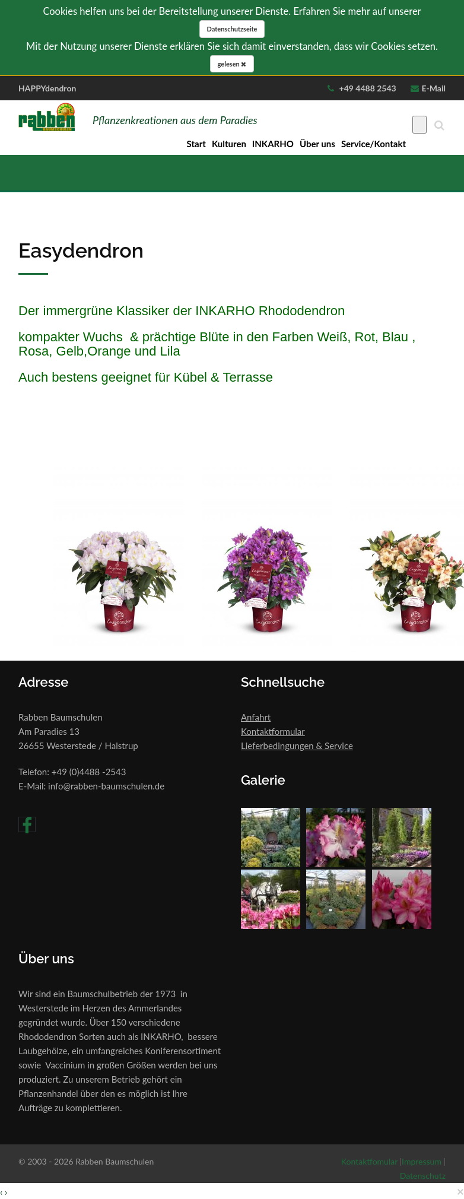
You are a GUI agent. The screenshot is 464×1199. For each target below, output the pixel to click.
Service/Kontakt (373, 143)
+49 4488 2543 (366, 88)
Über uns (317, 143)
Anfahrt (256, 717)
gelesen (232, 64)
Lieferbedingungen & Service (297, 745)
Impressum (421, 1161)
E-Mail (434, 88)
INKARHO (273, 143)
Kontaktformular (273, 731)
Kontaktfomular (369, 1161)
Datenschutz (423, 1176)
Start (196, 143)
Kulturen (229, 143)
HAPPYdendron (47, 88)
